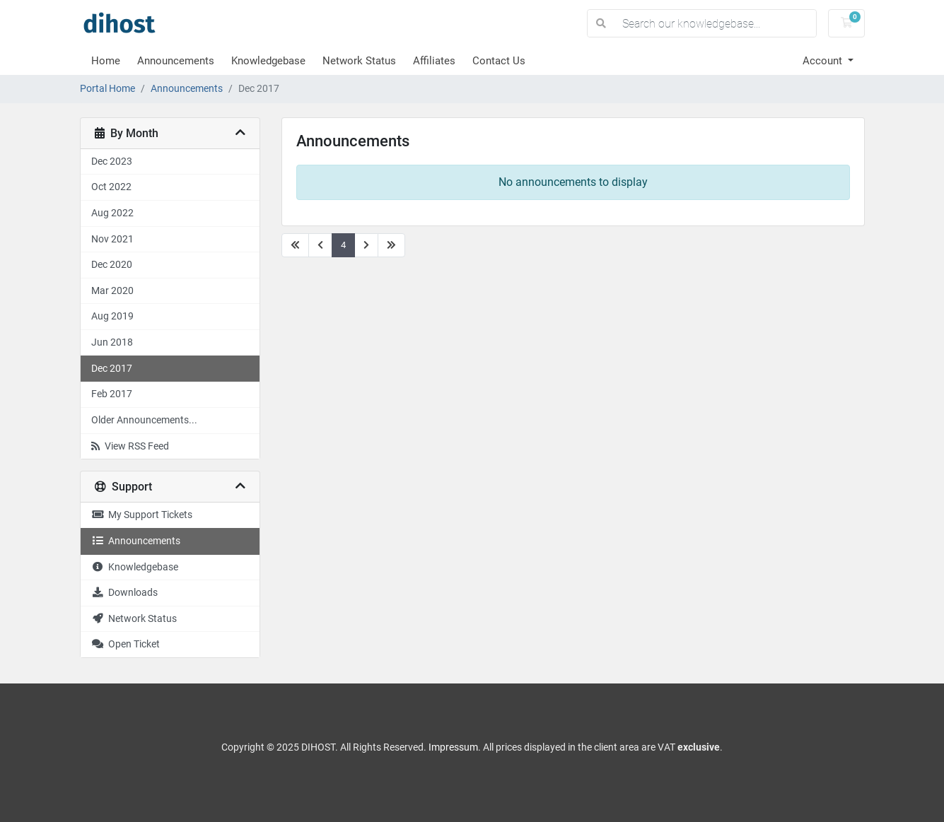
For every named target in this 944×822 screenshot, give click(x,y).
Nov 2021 (112, 239)
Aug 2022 (112, 213)
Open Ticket (125, 644)
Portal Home (107, 89)
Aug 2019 (112, 316)
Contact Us (498, 60)
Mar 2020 (112, 291)
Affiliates (434, 60)
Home (105, 60)
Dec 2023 (111, 161)
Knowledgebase (268, 60)
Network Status (359, 60)
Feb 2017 (111, 394)
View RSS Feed (130, 446)
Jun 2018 (112, 342)
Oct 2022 (111, 187)
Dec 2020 (111, 265)
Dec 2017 (111, 369)
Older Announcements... (144, 420)
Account (824, 60)
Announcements (175, 60)
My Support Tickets (141, 515)
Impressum (453, 747)
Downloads (124, 593)
